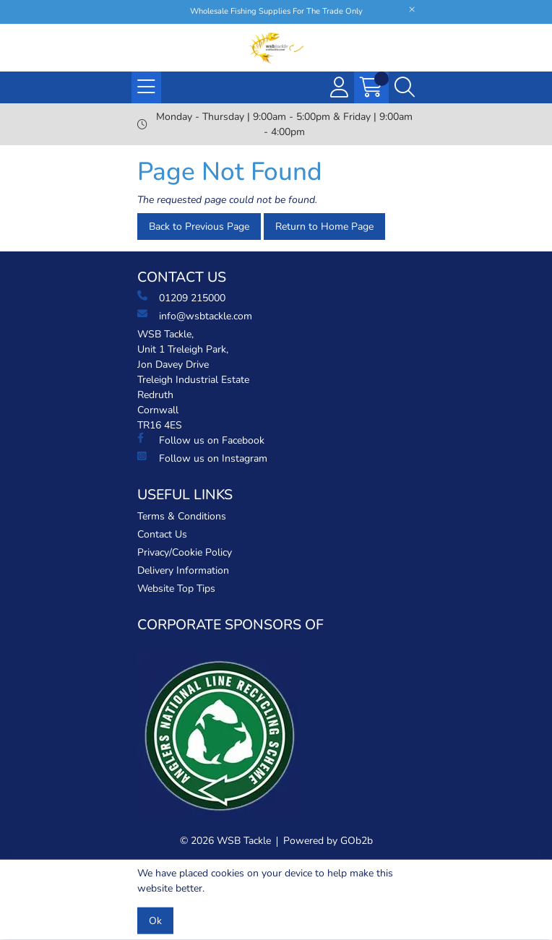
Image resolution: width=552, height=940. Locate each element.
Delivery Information (183, 570)
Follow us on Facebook (200, 440)
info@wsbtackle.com (194, 316)
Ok (155, 921)
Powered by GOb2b (328, 841)
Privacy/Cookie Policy (184, 552)
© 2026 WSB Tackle (225, 841)
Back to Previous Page (199, 226)
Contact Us (162, 534)
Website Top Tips (176, 588)
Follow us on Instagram (202, 458)
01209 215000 (181, 297)
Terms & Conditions (181, 516)
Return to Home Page (324, 226)
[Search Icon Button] (405, 87)
